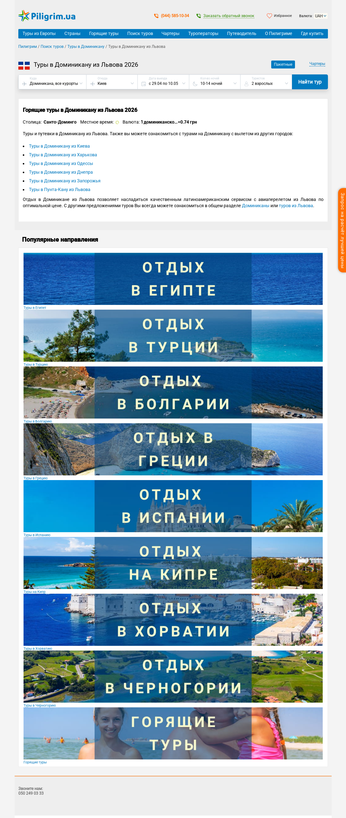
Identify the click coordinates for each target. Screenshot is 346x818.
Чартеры (170, 33)
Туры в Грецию (36, 478)
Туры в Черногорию (40, 705)
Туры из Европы (39, 33)
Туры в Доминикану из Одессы (61, 163)
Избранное (283, 16)
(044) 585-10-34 (171, 15)
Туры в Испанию (37, 535)
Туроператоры (203, 33)
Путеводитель (241, 33)
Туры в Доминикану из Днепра (61, 172)
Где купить (312, 33)
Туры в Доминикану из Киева (59, 146)
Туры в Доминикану (86, 46)
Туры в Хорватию (38, 649)
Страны (72, 33)
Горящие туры (104, 33)
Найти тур (309, 82)
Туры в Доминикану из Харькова (63, 154)
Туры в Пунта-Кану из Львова (59, 189)
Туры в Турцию (36, 364)
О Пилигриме (278, 33)
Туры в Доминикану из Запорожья (65, 180)
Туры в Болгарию (38, 421)
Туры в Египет (35, 308)
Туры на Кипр (35, 592)
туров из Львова (296, 205)
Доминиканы (255, 205)
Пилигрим (27, 46)
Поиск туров (140, 33)
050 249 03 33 (31, 793)
